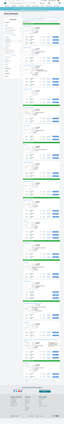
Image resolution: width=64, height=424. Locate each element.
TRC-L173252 (38, 248)
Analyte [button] (13, 76)
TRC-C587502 (38, 267)
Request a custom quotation (43, 411)
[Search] (33, 3)
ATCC (25, 410)
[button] (43, 37)
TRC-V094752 (38, 128)
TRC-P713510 (38, 91)
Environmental (14, 407)
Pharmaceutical (14, 405)
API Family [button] (13, 36)
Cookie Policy (42, 421)
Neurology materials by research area (41, 11)
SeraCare (26, 409)
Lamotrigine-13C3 (28, 246)
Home (5, 11)
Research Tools (9, 11)
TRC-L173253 (38, 110)
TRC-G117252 (38, 370)
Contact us (22, 0)
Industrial (13, 410)
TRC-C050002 (38, 328)
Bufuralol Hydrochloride (30, 202)
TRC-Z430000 (38, 225)
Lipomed (26, 416)
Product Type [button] (13, 43)
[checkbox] (5, 27)
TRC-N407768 (38, 309)
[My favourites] (55, 3)
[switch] (7, 39)
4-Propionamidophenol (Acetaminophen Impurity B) (37, 65)
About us (6, 0)
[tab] (13, 23)
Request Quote (56, 299)
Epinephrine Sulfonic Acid (30, 26)
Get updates (44, 397)
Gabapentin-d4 (28, 368)
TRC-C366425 (38, 347)
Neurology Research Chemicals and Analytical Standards (23, 11)
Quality (9, 0)
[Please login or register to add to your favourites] (38, 37)
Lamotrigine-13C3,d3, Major (31, 109)
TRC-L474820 (38, 49)
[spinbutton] (42, 37)
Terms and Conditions (31, 421)
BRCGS (26, 411)
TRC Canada (26, 415)
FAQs (39, 406)
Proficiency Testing (14, 411)
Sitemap (40, 410)
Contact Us (40, 405)
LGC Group (26, 404)
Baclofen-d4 (27, 146)
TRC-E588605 (38, 27)
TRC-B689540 (38, 204)
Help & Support (18, 0)
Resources (13, 0)
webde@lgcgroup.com (53, 0)
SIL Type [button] (13, 70)
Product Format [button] (13, 57)
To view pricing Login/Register (48, 37)
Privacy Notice (37, 421)
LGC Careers (26, 406)
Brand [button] (13, 64)
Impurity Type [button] (13, 68)
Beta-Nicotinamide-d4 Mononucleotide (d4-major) (37, 307)
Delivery (40, 409)
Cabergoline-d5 (28, 326)
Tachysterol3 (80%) (29, 285)
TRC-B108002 (38, 148)
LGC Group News (27, 405)
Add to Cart (55, 43)
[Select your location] (58, 0)
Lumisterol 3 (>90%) (29, 47)
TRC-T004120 (38, 286)
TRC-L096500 (38, 185)
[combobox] (21, 3)
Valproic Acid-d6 (28, 127)
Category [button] (13, 25)
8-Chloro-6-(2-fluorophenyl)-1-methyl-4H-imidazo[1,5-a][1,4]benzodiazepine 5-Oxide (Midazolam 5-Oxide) (39, 345)
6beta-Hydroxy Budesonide (31, 164)
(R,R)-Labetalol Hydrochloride (32, 183)
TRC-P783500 (38, 67)
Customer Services (41, 404)
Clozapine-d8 (27, 266)
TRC (34, 29)
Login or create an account (28, 18)
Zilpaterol (26, 224)
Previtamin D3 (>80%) (29, 90)
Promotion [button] (13, 22)
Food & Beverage (14, 406)
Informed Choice (27, 412)
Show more (14, 34)
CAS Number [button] (13, 73)
